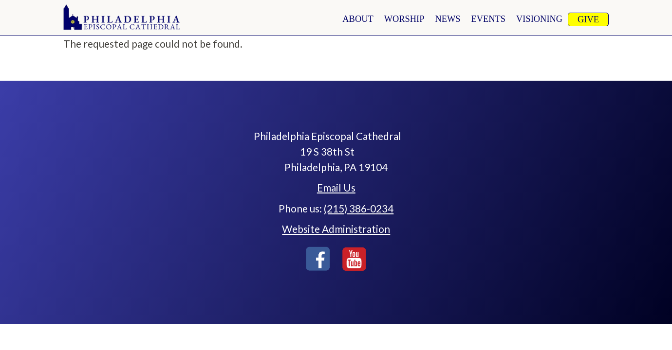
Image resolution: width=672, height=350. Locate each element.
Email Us (336, 187)
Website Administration (336, 229)
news (447, 19)
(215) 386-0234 (358, 208)
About (357, 19)
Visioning (539, 19)
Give (588, 19)
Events (488, 19)
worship (404, 19)
